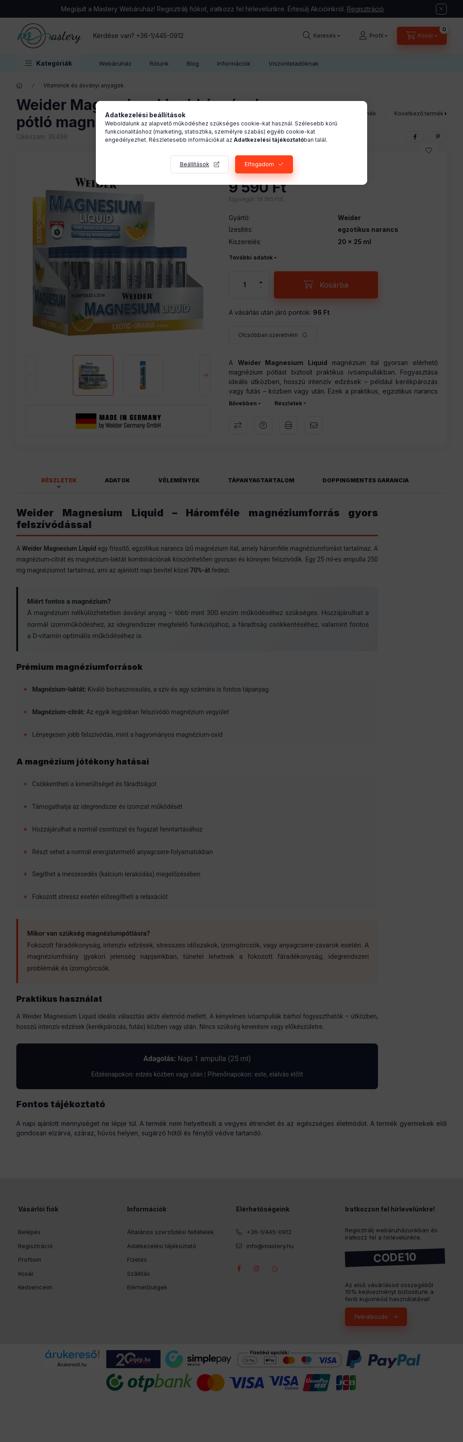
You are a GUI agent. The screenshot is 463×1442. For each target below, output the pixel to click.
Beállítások (194, 164)
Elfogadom (259, 164)
